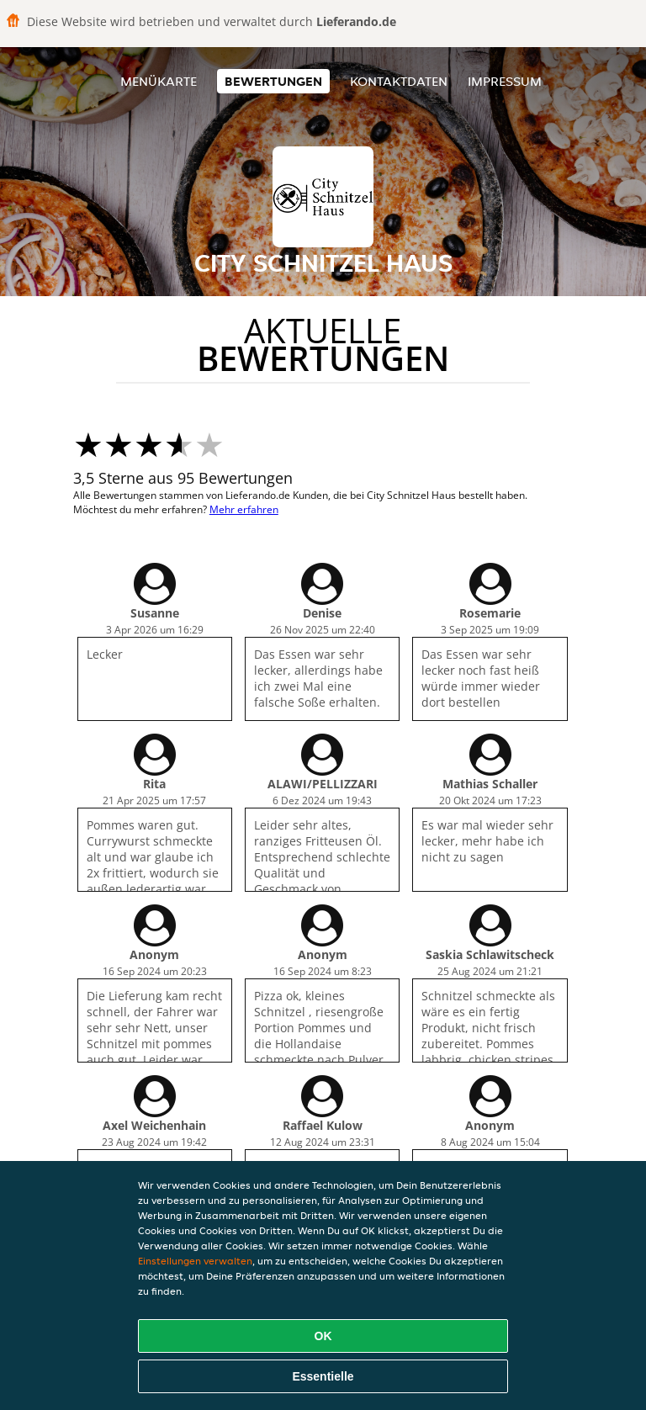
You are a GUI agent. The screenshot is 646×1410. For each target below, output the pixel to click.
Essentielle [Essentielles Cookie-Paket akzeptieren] (322, 1376)
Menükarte (158, 81)
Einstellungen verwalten (195, 1260)
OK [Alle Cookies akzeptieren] (323, 1336)
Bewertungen (273, 81)
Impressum (505, 81)
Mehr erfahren (243, 509)
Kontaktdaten (398, 81)
